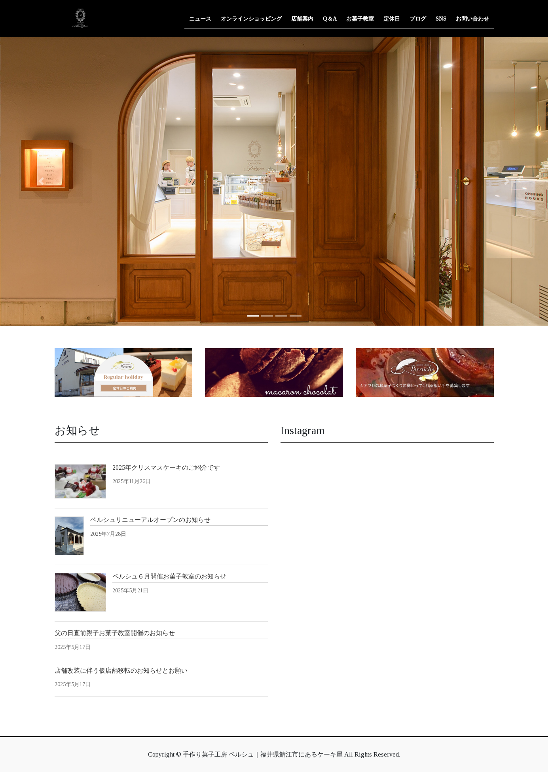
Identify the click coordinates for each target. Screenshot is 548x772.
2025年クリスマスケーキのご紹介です (166, 467)
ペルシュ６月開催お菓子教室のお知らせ (169, 576)
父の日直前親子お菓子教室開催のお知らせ (115, 633)
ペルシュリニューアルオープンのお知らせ (150, 519)
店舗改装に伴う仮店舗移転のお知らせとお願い (121, 670)
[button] (41, 181)
